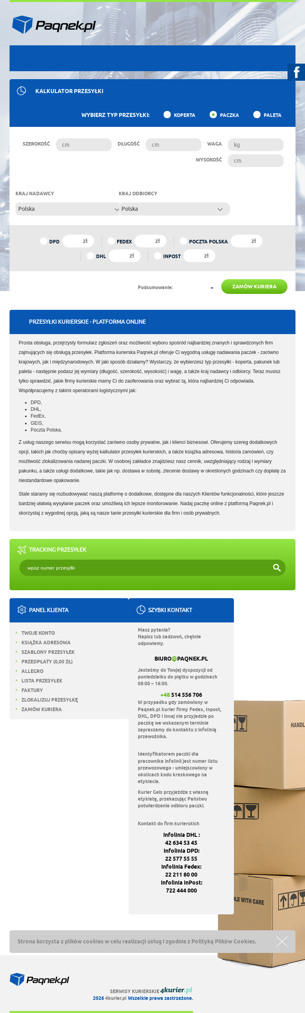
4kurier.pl (116, 998)
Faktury (29, 690)
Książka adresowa (43, 643)
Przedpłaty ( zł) (44, 662)
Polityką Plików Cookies (223, 941)
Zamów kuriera (39, 709)
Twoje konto (35, 633)
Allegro (29, 671)
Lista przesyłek (39, 681)
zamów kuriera (254, 286)
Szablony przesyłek (45, 652)
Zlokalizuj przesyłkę (47, 700)
